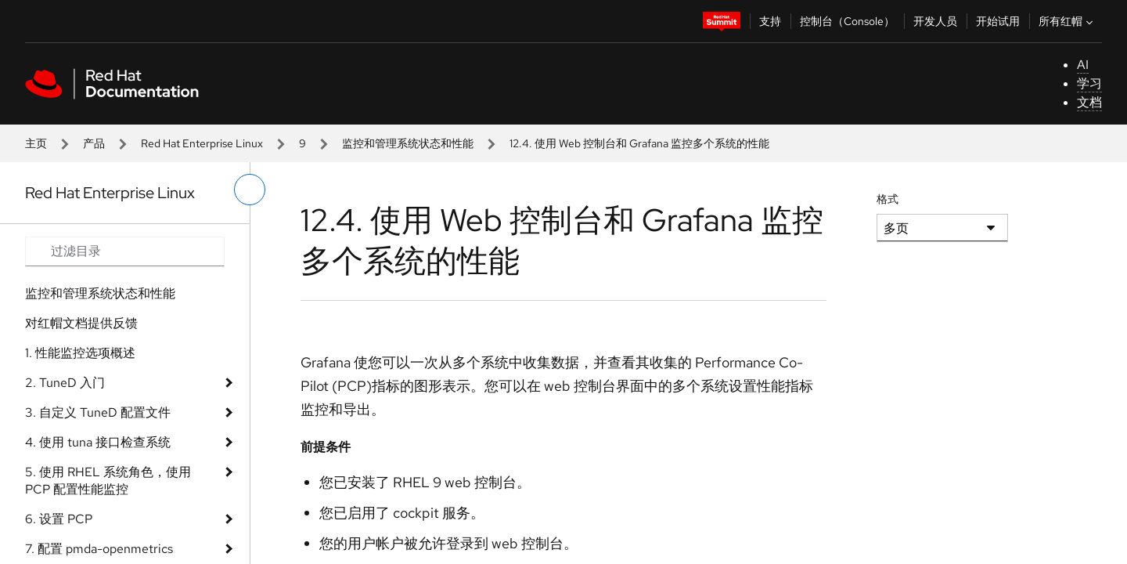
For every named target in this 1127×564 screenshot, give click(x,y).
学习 (1089, 83)
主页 (36, 143)
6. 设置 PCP (58, 519)
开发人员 (935, 21)
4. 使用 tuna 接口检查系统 (98, 442)
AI (1083, 64)
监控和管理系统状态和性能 (407, 143)
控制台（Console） (847, 21)
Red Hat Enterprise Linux (202, 143)
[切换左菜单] (249, 189)
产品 (94, 143)
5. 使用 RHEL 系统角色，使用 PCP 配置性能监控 (108, 480)
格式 (887, 199)
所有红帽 (1067, 21)
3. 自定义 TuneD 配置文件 (98, 412)
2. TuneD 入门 (65, 382)
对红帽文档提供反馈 (81, 323)
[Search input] (125, 251)
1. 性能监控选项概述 (80, 353)
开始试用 (998, 21)
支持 (770, 21)
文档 (1089, 102)
